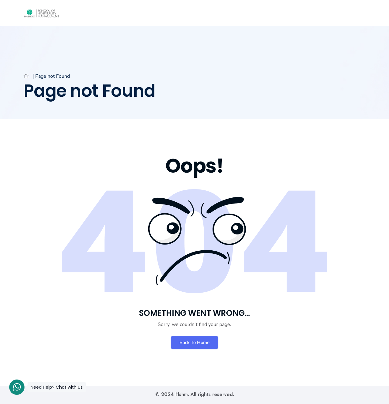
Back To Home (194, 342)
